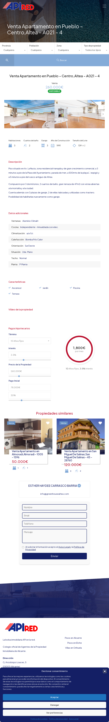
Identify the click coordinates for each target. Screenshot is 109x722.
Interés (12, 348)
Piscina (76, 288)
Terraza (15, 293)
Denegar (54, 705)
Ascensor (17, 288)
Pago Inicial (14, 380)
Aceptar (54, 697)
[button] (104, 671)
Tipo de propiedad (92, 45)
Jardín (45, 288)
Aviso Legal (73, 719)
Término (13, 334)
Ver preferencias (54, 712)
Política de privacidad (58, 719)
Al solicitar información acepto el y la (54, 548)
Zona (59, 45)
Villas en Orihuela (73, 648)
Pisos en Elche (74, 643)
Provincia (6, 45)
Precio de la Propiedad (20, 364)
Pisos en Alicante (73, 638)
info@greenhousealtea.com (54, 493)
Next (103, 114)
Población (34, 45)
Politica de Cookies (39, 719)
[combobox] (13, 50)
